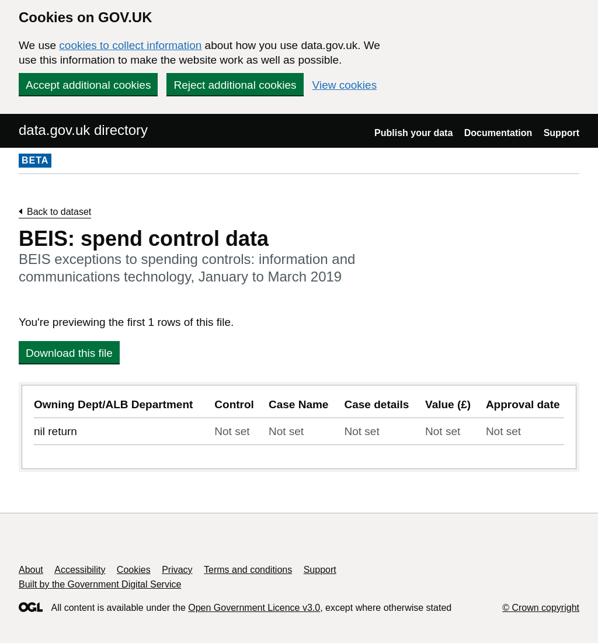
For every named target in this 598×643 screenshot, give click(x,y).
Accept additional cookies (88, 85)
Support (561, 133)
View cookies (344, 85)
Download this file (69, 353)
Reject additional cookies (234, 85)
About (31, 570)
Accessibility (79, 570)
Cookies (134, 570)
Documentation (498, 133)
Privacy (177, 570)
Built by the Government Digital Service (100, 584)
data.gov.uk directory (83, 130)
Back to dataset (59, 212)
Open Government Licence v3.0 (254, 608)
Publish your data (413, 133)
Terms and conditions (248, 570)
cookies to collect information (130, 45)
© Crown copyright (540, 608)
